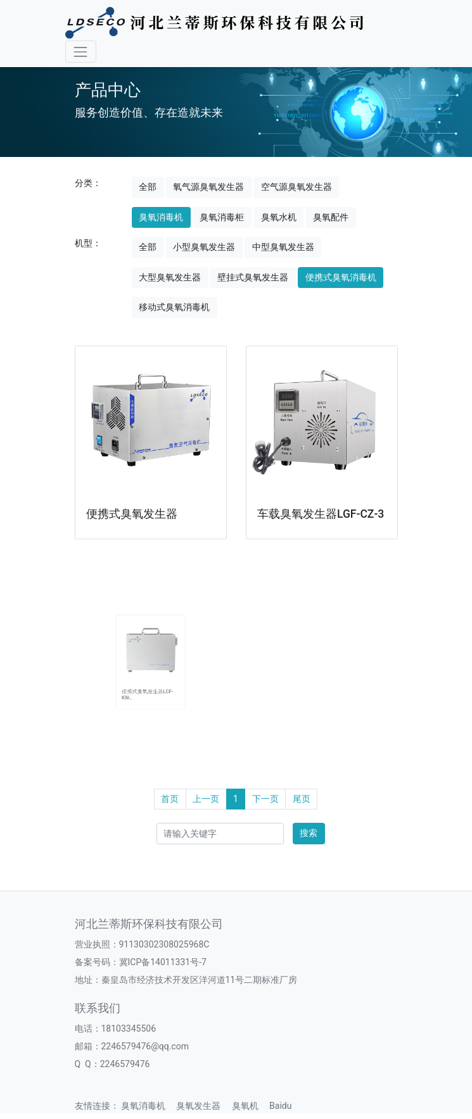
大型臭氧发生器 (170, 277)
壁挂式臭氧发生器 (252, 277)
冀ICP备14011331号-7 (163, 962)
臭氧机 (249, 1106)
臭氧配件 (330, 217)
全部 (147, 187)
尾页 (301, 799)
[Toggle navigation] (80, 52)
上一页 (206, 799)
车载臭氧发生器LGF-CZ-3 (320, 514)
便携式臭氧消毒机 (340, 277)
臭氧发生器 (202, 1106)
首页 (170, 799)
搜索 (308, 833)
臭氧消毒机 (161, 217)
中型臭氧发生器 (283, 247)
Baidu (284, 1106)
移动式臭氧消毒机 (174, 307)
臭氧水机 (279, 217)
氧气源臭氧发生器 (208, 187)
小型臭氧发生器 (204, 247)
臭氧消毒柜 (222, 217)
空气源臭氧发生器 (296, 187)
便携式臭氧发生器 (131, 514)
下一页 (265, 799)
